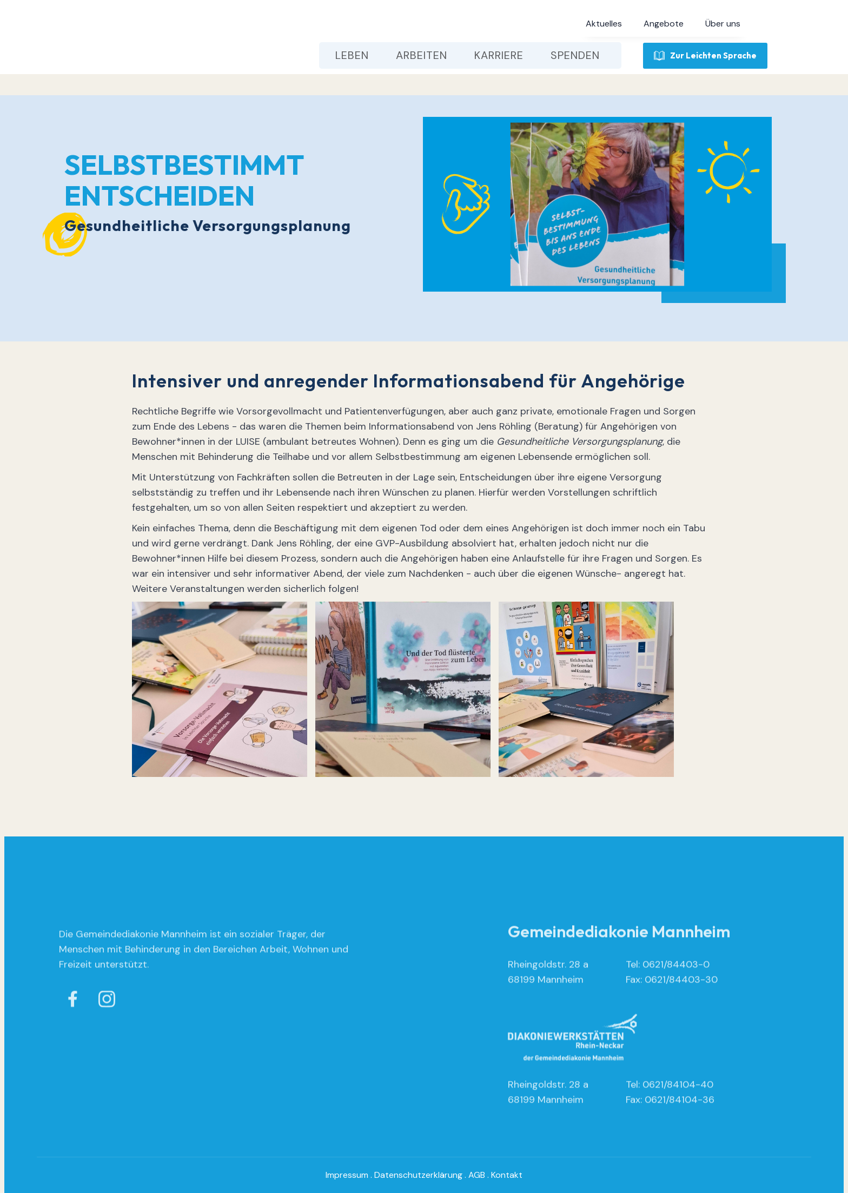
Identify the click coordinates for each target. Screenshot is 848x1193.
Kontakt (506, 1175)
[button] (604, 23)
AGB (476, 1175)
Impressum (347, 1175)
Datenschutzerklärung (418, 1175)
